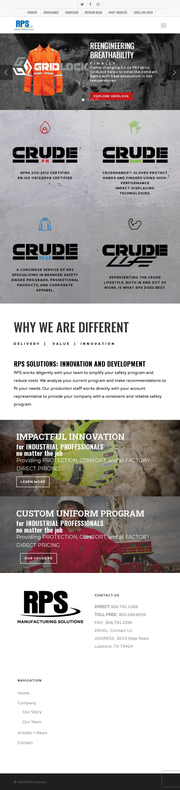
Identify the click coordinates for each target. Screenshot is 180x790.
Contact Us (121, 630)
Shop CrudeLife (118, 12)
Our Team (32, 721)
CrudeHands (51, 12)
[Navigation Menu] (163, 25)
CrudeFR (32, 12)
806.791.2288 (124, 606)
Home (23, 693)
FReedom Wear (93, 12)
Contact (25, 742)
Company (27, 703)
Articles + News (32, 732)
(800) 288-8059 (143, 12)
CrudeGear (71, 12)
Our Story (32, 711)
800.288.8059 (132, 614)
